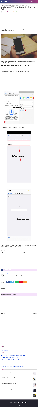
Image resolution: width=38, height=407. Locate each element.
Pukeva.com (21, 405)
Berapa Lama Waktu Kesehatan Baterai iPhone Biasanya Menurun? (10, 394)
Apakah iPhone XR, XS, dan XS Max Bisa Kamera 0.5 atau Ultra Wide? (11, 361)
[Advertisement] (19, 20)
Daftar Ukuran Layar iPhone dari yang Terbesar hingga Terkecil (10, 389)
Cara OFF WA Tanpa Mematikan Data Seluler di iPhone (9, 357)
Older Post (35, 313)
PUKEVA (6, 1)
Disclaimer (15, 402)
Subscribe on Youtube (4, 350)
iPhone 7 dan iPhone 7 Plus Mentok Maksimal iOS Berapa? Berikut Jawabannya (13, 355)
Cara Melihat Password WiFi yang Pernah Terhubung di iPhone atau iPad (12, 359)
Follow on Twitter (4, 348)
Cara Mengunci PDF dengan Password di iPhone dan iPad (18, 8)
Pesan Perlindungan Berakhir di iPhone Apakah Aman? (9, 364)
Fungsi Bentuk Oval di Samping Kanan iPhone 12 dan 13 (9, 383)
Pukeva (8, 273)
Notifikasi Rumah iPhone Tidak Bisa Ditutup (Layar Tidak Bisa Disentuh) (12, 366)
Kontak (19, 402)
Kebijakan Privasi (24, 402)
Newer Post (3, 313)
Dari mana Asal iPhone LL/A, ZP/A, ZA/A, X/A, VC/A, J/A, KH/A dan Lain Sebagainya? (13, 372)
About (11, 402)
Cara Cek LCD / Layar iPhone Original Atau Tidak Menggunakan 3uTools (11, 377)
